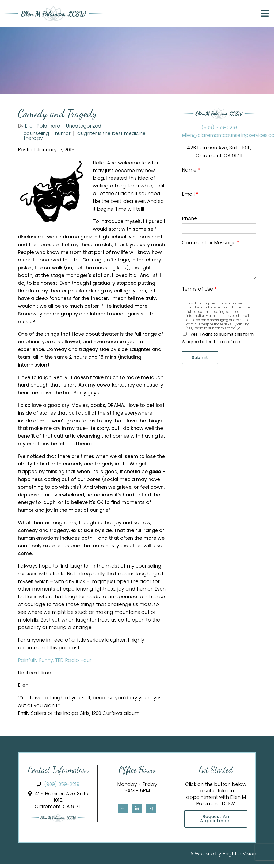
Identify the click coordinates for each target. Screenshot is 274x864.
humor (63, 133)
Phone (189, 218)
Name (191, 170)
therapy (33, 138)
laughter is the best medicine (111, 133)
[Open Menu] (265, 13)
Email (190, 194)
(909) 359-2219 (219, 127)
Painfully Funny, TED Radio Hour (55, 660)
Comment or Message (210, 242)
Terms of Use (199, 289)
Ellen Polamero (42, 126)
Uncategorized (83, 126)
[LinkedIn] (137, 808)
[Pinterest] (151, 808)
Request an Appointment (215, 818)
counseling (36, 133)
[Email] (123, 808)
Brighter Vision (239, 853)
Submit (200, 357)
